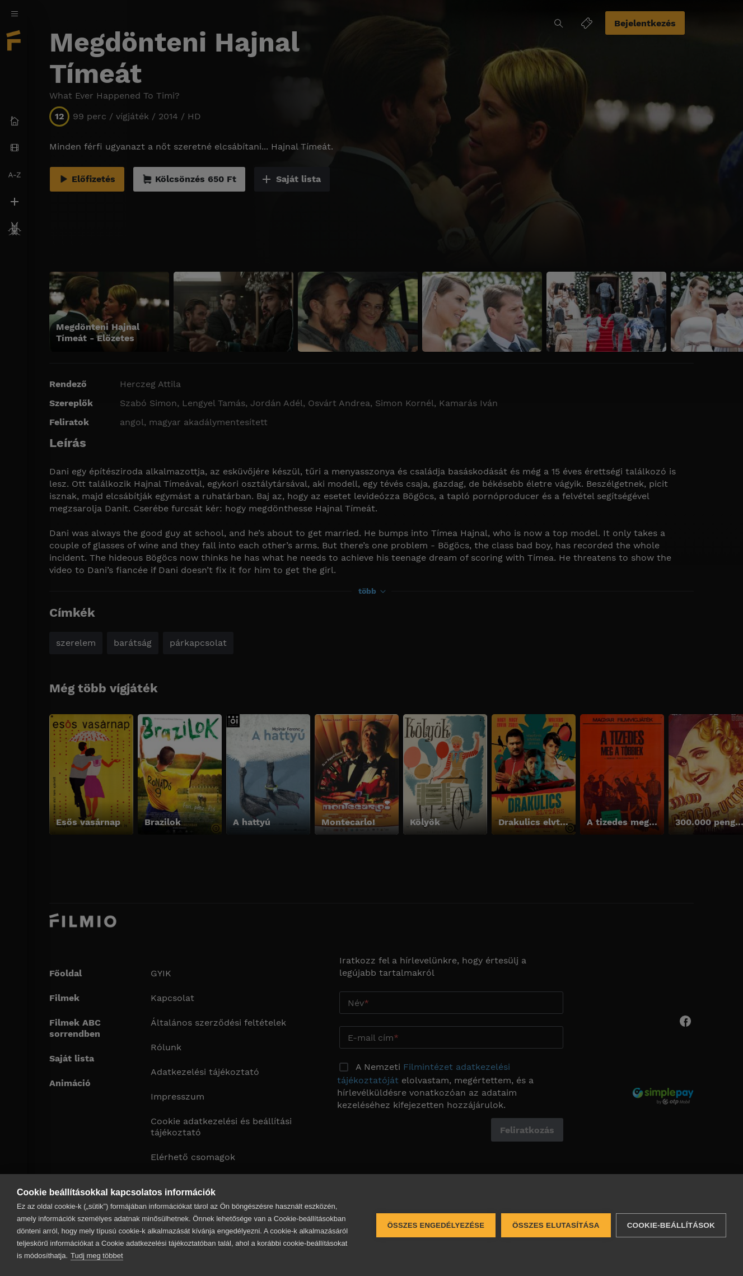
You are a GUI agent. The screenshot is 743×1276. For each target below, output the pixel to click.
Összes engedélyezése (435, 1225)
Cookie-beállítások (671, 1225)
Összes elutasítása (555, 1225)
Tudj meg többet (97, 1255)
